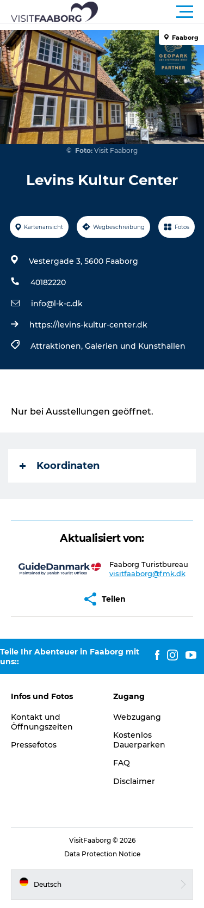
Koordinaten (60, 466)
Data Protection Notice (102, 854)
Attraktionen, (57, 346)
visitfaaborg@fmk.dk (147, 573)
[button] (151, 11)
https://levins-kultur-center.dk (88, 325)
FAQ (121, 763)
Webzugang (137, 717)
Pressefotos (34, 745)
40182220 (48, 282)
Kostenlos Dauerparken (139, 740)
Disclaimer (134, 781)
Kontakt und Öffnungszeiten (42, 722)
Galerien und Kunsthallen (135, 346)
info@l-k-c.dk (57, 303)
